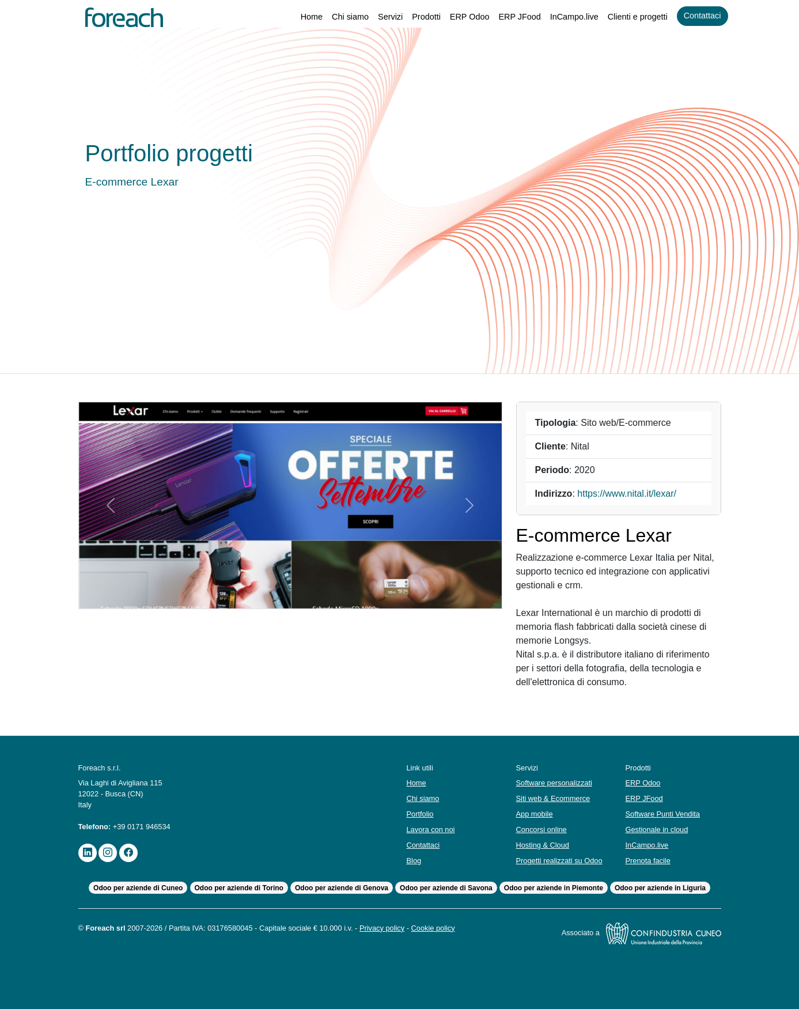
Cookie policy (459, 928)
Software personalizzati (556, 783)
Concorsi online (543, 829)
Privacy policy (404, 928)
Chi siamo (337, 17)
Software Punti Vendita (665, 814)
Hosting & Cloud (544, 845)
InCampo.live (566, 17)
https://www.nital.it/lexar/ (631, 494)
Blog (414, 860)
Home (297, 17)
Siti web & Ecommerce (554, 798)
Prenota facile (649, 860)
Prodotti (416, 17)
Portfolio (421, 814)
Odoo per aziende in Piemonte (555, 888)
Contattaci (701, 16)
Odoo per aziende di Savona (447, 888)
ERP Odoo (461, 17)
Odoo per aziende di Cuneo (137, 888)
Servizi (379, 17)
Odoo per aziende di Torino (238, 888)
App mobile (536, 814)
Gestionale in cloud (659, 829)
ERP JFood (511, 17)
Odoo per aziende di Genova (341, 888)
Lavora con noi (433, 829)
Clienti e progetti (633, 17)
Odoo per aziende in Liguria (661, 888)
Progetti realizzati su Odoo (562, 860)
